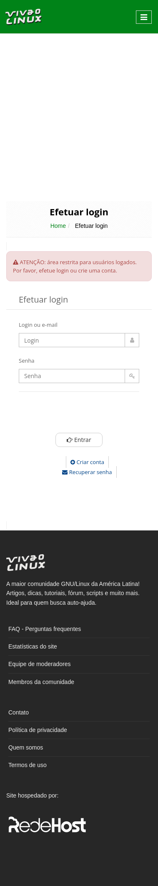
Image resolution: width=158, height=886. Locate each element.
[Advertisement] (78, 116)
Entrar (79, 440)
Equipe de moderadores (39, 664)
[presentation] (94, 414)
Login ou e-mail (38, 324)
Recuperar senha (87, 472)
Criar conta (87, 462)
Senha (27, 360)
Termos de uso (27, 765)
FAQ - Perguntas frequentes (44, 629)
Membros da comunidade (41, 682)
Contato (18, 712)
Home (58, 225)
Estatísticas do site (32, 646)
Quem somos (25, 747)
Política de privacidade (37, 730)
